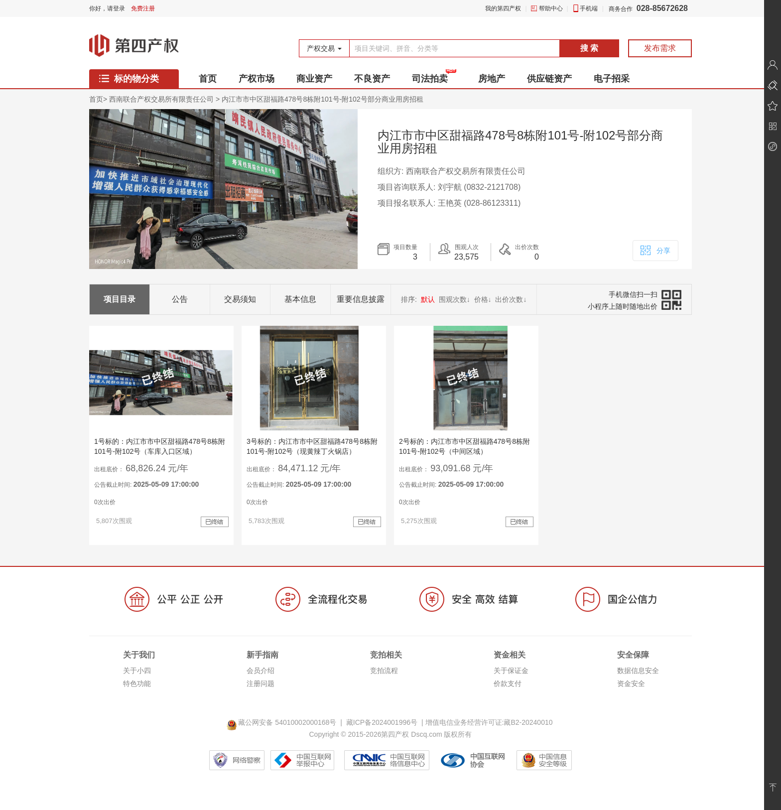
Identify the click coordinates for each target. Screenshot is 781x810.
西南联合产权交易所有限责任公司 (161, 99)
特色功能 (137, 683)
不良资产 (372, 79)
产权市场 (256, 79)
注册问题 (260, 683)
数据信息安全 (638, 671)
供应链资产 (549, 79)
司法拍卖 (430, 79)
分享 (655, 250)
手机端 (589, 8)
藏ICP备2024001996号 (381, 722)
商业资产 (314, 79)
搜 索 (589, 48)
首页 (208, 79)
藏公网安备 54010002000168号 (283, 722)
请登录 (116, 8)
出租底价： (109, 469)
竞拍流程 (384, 671)
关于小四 (137, 671)
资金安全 (631, 683)
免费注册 (143, 8)
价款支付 (507, 683)
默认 (428, 299)
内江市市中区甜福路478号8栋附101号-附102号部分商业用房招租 (322, 99)
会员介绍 (260, 671)
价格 (483, 299)
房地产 (491, 79)
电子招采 (612, 79)
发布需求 (660, 48)
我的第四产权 (503, 8)
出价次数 (510, 299)
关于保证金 (511, 671)
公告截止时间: (146, 484)
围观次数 (454, 299)
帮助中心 (551, 8)
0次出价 (105, 502)
